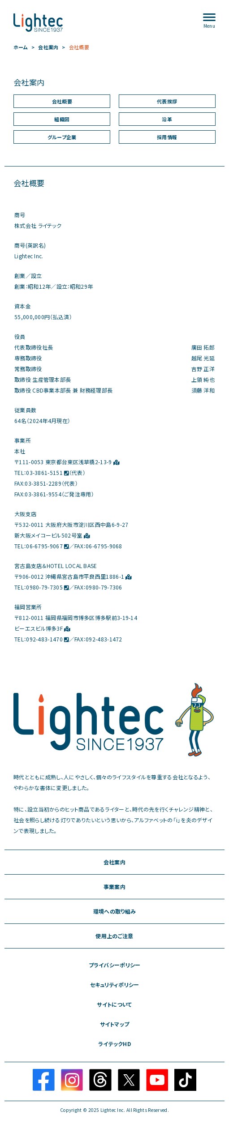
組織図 (61, 119)
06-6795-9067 (47, 546)
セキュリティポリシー (114, 985)
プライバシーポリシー (115, 965)
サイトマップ (115, 1024)
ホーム (20, 47)
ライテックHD (114, 1044)
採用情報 (167, 137)
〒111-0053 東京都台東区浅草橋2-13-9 (66, 462)
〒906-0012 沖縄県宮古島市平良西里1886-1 (73, 577)
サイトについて (114, 1004)
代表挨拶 (167, 101)
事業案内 (114, 887)
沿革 (167, 119)
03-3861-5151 (47, 473)
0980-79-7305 (47, 587)
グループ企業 (62, 137)
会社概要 (79, 47)
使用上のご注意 (114, 936)
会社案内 (48, 47)
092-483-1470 (47, 639)
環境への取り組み (114, 911)
